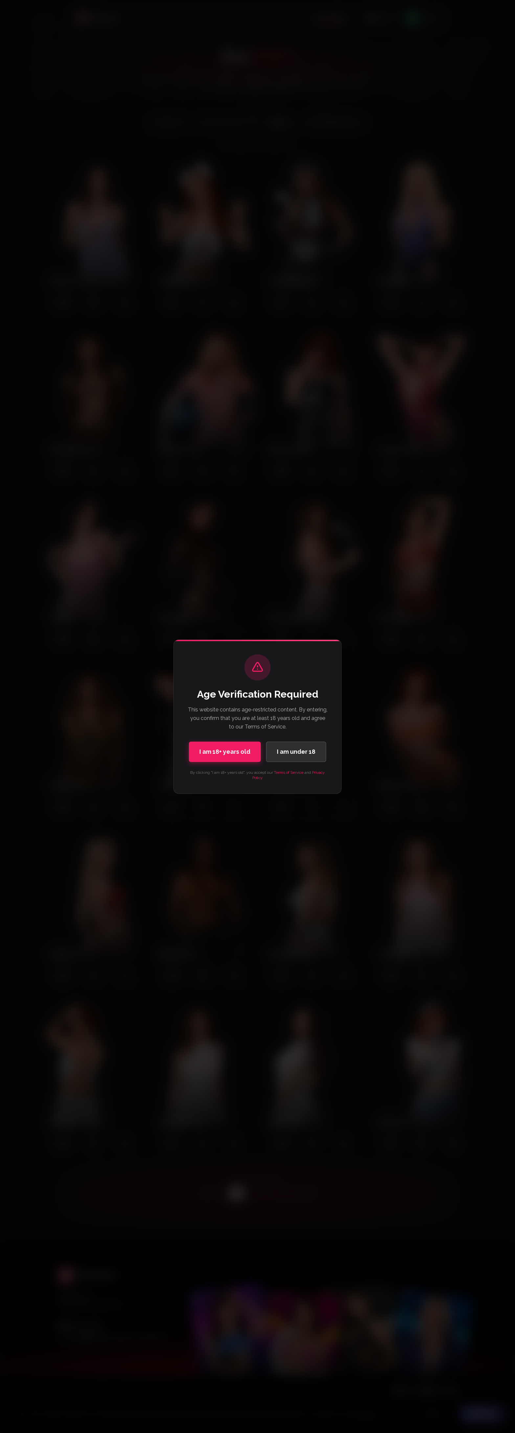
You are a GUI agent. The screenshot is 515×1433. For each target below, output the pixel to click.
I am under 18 (296, 751)
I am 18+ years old (224, 751)
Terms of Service (288, 772)
